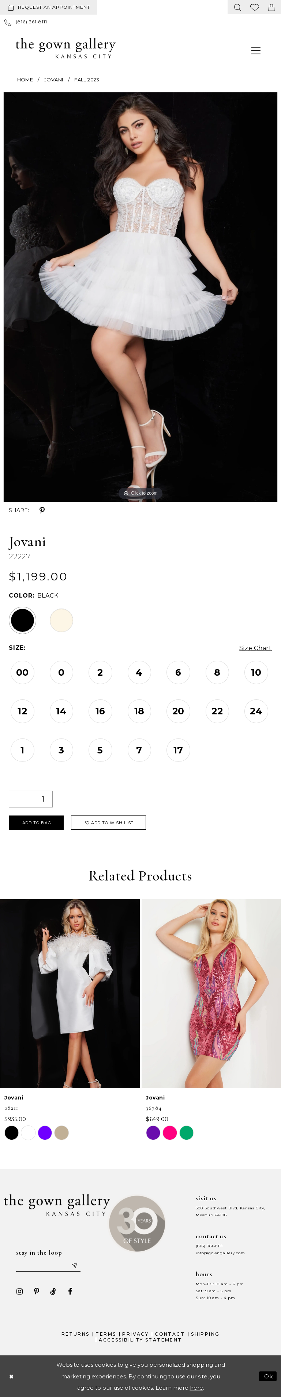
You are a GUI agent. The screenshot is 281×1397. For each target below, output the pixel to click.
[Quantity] (31, 799)
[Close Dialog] (11, 1376)
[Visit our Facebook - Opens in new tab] (70, 1291)
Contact (170, 1333)
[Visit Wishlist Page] (255, 7)
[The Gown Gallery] (66, 48)
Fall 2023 (86, 79)
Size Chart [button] (255, 648)
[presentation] (70, 993)
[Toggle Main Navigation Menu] (256, 50)
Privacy (135, 1333)
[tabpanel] (140, 297)
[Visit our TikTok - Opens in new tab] (53, 1291)
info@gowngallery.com (220, 1252)
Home (25, 79)
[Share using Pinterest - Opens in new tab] (42, 510)
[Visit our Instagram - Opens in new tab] (19, 1291)
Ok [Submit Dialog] (268, 1376)
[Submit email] (74, 1265)
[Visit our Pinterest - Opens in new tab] (36, 1291)
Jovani (53, 79)
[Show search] (238, 7)
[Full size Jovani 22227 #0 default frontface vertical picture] (140, 297)
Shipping (205, 1333)
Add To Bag (36, 822)
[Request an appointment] (48, 7)
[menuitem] (50, 7)
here (196, 1387)
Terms (105, 1333)
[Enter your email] (48, 1265)
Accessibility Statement (140, 1339)
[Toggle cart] (271, 7)
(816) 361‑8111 (209, 1245)
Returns (75, 1333)
